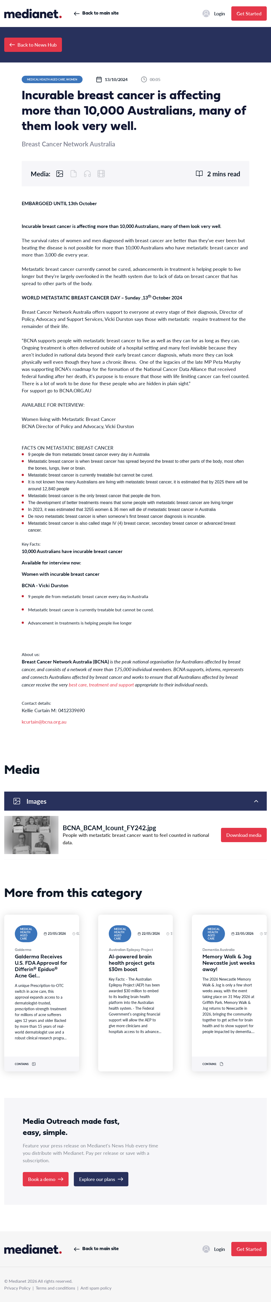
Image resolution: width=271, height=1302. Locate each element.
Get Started (249, 13)
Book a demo (45, 1179)
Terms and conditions (55, 1288)
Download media (243, 835)
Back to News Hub (33, 44)
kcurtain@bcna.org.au (44, 721)
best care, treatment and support (101, 684)
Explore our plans (101, 1179)
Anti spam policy (95, 1288)
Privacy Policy (17, 1288)
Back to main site (96, 13)
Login (213, 13)
